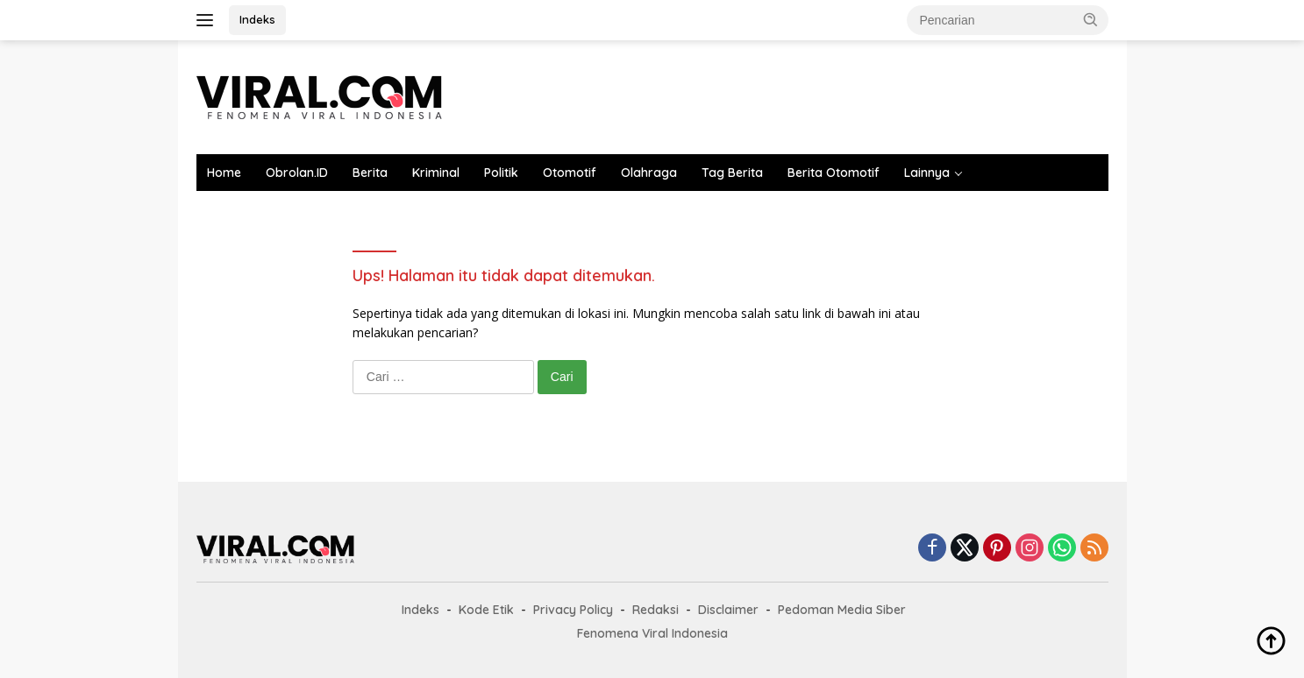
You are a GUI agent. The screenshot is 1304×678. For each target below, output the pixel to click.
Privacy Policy (573, 610)
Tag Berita (732, 172)
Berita (370, 172)
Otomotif (569, 172)
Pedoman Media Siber (842, 610)
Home (224, 172)
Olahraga (649, 172)
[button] (1090, 19)
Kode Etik (486, 610)
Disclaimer (728, 610)
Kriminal (436, 172)
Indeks (257, 19)
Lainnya (927, 172)
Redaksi (655, 610)
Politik (501, 172)
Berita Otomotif (833, 172)
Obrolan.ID (297, 172)
